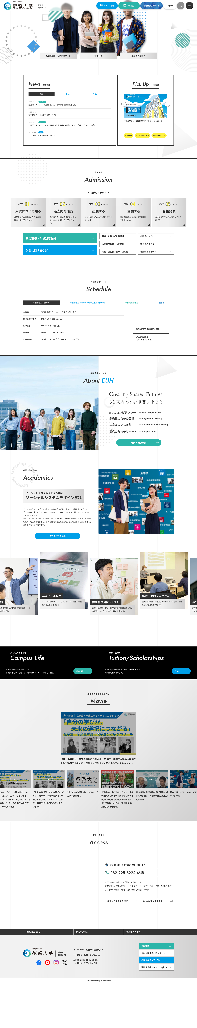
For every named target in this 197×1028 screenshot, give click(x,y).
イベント (95, 122)
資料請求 (129, 5)
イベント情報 (107, 5)
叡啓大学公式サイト (151, 5)
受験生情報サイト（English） (155, 1012)
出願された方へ (138, 84)
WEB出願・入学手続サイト (58, 84)
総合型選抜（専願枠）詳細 (148, 357)
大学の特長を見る (139, 470)
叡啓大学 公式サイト (150, 1005)
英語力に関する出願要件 (113, 264)
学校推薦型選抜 (131, 331)
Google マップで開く (152, 946)
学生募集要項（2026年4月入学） (145, 366)
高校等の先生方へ (148, 280)
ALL (41, 122)
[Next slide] (167, 132)
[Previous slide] (123, 132)
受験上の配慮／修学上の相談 (115, 280)
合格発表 (98, 84)
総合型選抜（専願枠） (41, 331)
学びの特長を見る (58, 564)
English (170, 5)
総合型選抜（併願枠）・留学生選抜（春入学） (88, 331)
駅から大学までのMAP (117, 946)
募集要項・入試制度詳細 (41, 267)
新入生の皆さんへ (148, 272)
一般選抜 (160, 331)
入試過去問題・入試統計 (113, 272)
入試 (67, 122)
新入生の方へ (82, 977)
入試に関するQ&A (37, 279)
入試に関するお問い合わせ (153, 998)
